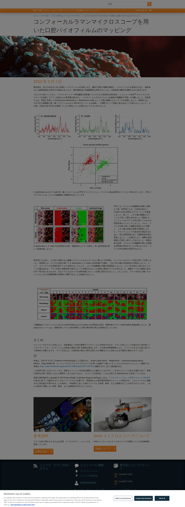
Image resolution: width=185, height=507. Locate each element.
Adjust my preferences (123, 504)
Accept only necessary (143, 504)
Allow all (162, 504)
